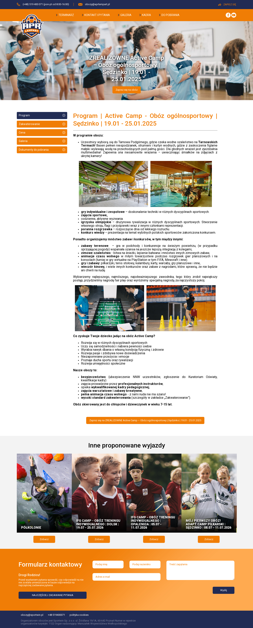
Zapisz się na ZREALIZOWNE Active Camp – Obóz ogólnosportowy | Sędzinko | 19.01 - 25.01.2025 (145, 420)
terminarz (65, 15)
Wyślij (223, 590)
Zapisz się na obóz (127, 89)
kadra (145, 15)
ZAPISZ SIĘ (227, 4)
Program (24, 115)
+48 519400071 (56, 614)
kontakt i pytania (96, 15)
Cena (22, 132)
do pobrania (169, 15)
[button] (19, 60)
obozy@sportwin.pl (32, 614)
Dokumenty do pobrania (34, 149)
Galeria (23, 141)
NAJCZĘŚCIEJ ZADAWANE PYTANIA (52, 595)
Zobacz (44, 539)
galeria (124, 15)
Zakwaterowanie (29, 124)
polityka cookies (79, 614)
